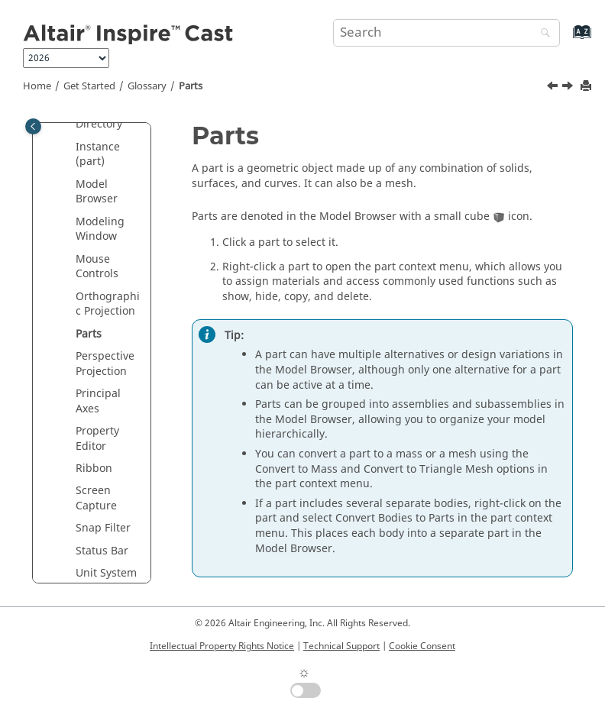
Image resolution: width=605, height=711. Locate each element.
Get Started (89, 86)
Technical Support (341, 646)
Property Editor (97, 438)
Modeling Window (100, 229)
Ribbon (94, 469)
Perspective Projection (105, 364)
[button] (69, 147)
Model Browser (97, 192)
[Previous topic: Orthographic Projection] (554, 88)
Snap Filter (103, 528)
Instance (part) (98, 154)
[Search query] (446, 33)
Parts (190, 86)
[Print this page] (587, 86)
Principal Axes (98, 401)
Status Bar (102, 551)
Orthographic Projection (108, 304)
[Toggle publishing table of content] (33, 126)
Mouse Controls (97, 267)
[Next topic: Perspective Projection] (569, 88)
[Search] (541, 34)
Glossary (147, 86)
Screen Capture (96, 498)
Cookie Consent (422, 646)
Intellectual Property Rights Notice (222, 646)
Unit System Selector (106, 580)
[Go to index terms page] (565, 39)
